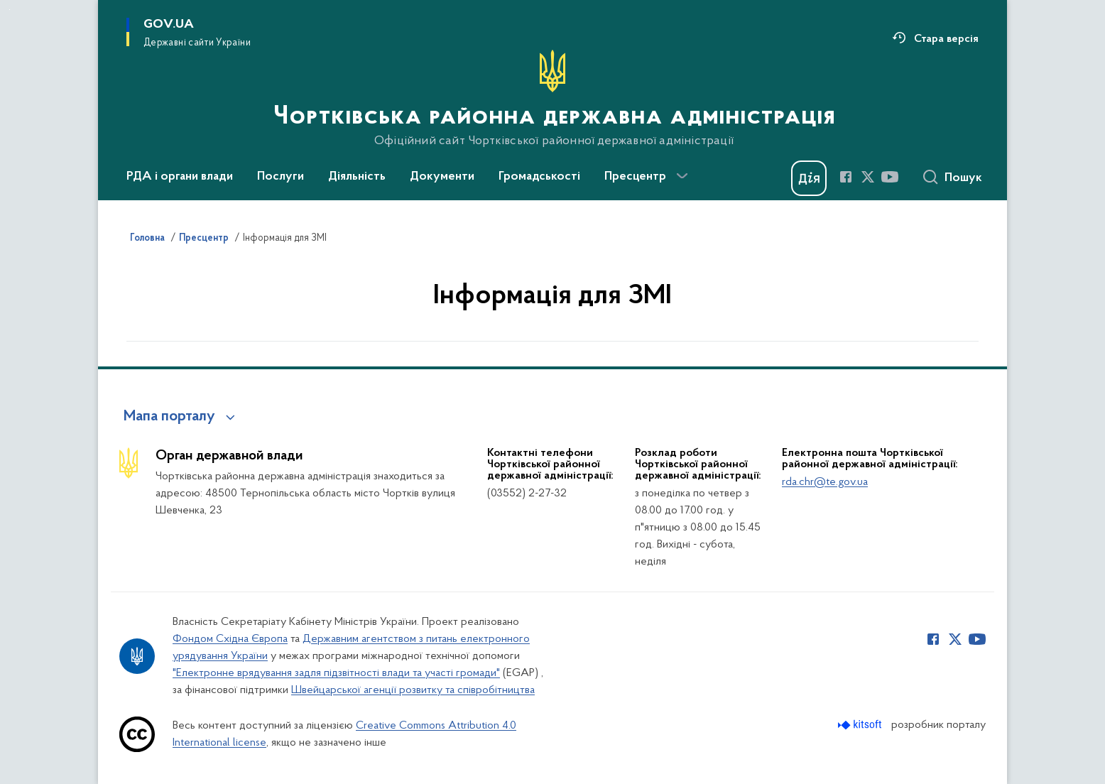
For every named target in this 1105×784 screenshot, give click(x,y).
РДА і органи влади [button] (179, 176)
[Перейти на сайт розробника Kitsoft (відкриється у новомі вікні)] (861, 724)
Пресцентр (204, 239)
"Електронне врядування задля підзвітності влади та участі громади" (336, 673)
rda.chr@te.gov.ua (825, 482)
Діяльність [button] (357, 176)
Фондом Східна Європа (230, 639)
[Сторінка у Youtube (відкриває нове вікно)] (889, 176)
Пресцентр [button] (635, 176)
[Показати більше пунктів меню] (681, 176)
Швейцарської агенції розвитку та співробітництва (413, 690)
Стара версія (946, 39)
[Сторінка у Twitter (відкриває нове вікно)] (867, 176)
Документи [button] (442, 176)
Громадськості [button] (539, 176)
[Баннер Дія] (809, 178)
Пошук (963, 178)
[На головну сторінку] (553, 99)
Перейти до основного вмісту (9, 9)
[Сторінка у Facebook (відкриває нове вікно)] (845, 176)
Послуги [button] (280, 176)
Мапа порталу (169, 417)
